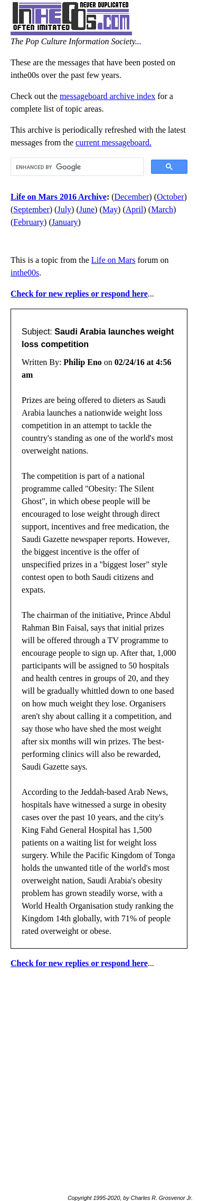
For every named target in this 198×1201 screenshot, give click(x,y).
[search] (76, 167)
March (162, 209)
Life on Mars (113, 259)
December (132, 196)
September (31, 209)
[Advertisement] (99, 1077)
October (170, 196)
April (135, 209)
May (110, 209)
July (64, 209)
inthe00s (25, 272)
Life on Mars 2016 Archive (59, 196)
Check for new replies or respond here (79, 293)
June (87, 209)
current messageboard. (114, 142)
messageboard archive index (107, 96)
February (28, 222)
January (65, 222)
